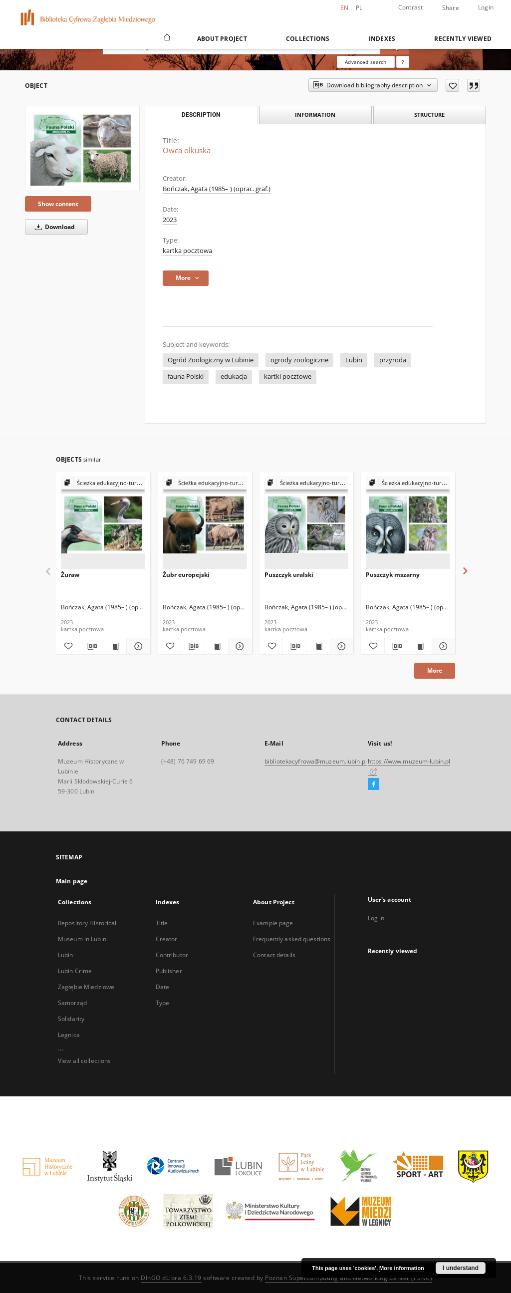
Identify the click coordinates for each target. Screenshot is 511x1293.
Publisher (169, 971)
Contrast (410, 7)
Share (450, 8)
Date (162, 987)
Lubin (353, 360)
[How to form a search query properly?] (402, 62)
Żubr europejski (186, 574)
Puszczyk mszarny (393, 574)
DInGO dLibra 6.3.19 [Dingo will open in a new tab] (171, 1278)
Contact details (274, 955)
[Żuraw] (103, 523)
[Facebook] (373, 784)
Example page (273, 923)
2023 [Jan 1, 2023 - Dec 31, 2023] (170, 220)
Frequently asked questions (291, 939)
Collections (308, 38)
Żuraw (70, 574)
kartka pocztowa (187, 251)
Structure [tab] (429, 114)
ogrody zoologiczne (299, 360)
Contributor (172, 955)
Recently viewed (463, 38)
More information (401, 1268)
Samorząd (72, 1003)
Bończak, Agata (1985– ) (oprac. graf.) (216, 189)
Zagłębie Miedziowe (86, 987)
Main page (71, 881)
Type (162, 1003)
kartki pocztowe (287, 376)
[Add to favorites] (452, 85)
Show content (58, 204)
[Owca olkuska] (82, 148)
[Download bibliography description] (90, 646)
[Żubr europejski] (205, 523)
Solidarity (71, 1019)
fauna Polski (186, 376)
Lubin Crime (75, 971)
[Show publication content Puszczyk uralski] (317, 646)
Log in (376, 918)
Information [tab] (315, 114)
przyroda (392, 360)
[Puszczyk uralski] (306, 523)
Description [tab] (201, 114)
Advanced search (365, 61)
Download (53, 227)
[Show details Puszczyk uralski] (340, 646)
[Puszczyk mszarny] (408, 523)
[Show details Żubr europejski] (238, 646)
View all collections (84, 1060)
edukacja (234, 376)
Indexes (382, 38)
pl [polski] (359, 7)
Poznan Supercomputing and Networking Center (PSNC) (348, 1278)
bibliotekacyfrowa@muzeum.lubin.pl (315, 761)
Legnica (69, 1035)
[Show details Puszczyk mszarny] (442, 646)
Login (486, 7)
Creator (167, 939)
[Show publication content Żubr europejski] (216, 646)
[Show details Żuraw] (136, 646)
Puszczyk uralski (288, 574)
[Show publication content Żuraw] (114, 646)
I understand (461, 1268)
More (434, 670)
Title (162, 923)
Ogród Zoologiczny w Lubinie (211, 360)
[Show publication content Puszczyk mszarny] (419, 646)
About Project (222, 38)
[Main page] (166, 38)
